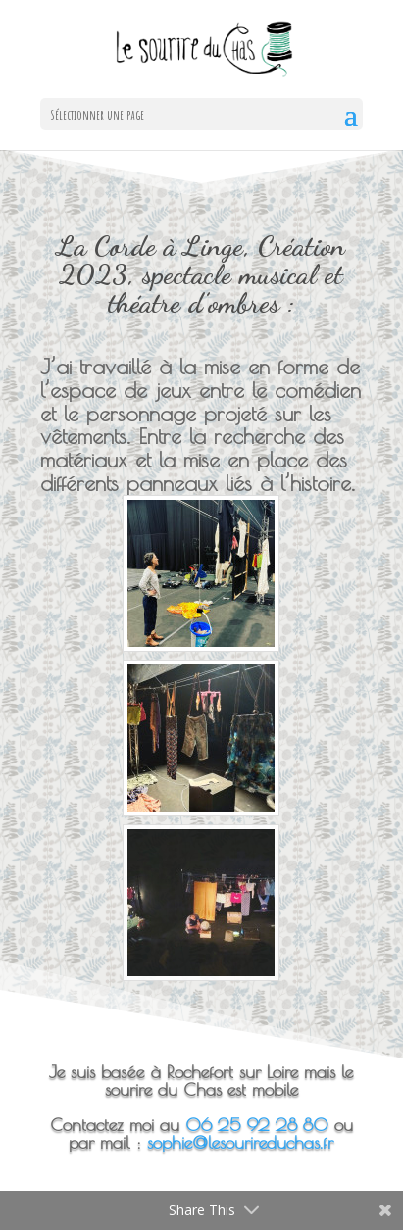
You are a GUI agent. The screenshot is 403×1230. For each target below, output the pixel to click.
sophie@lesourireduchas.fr (240, 1142)
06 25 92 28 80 (256, 1124)
